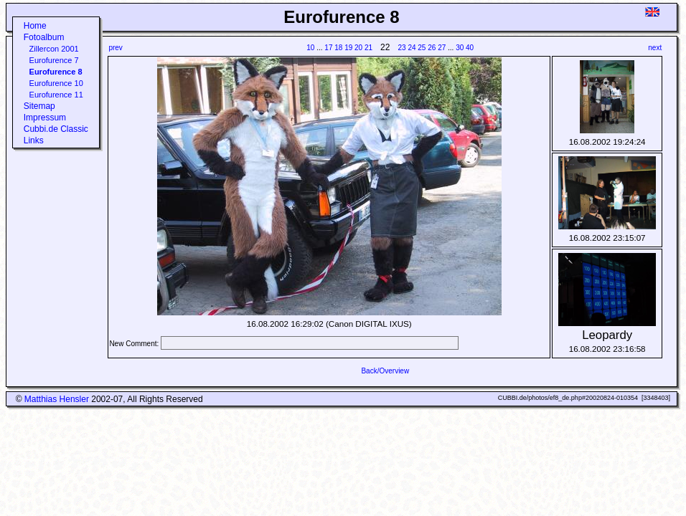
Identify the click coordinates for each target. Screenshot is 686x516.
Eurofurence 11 (56, 94)
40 (470, 48)
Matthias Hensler (56, 399)
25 (422, 48)
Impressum (45, 118)
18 (338, 48)
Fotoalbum (44, 37)
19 (348, 48)
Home (35, 26)
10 (310, 48)
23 (402, 48)
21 (368, 48)
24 (411, 48)
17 (328, 48)
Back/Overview (385, 371)
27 (442, 48)
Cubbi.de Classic (56, 129)
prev (115, 48)
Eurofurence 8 (56, 71)
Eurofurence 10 (56, 83)
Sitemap (39, 106)
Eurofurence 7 (54, 60)
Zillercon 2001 (54, 48)
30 (460, 48)
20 (358, 48)
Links (34, 140)
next (655, 48)
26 (432, 48)
